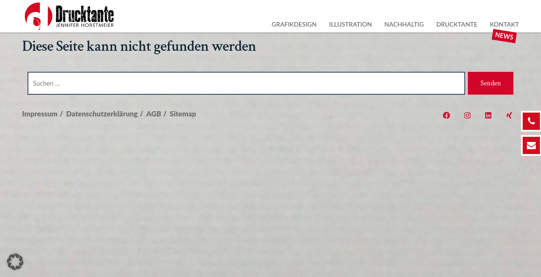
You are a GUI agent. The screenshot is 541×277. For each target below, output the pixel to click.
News (504, 36)
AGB (153, 113)
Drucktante (456, 24)
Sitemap (183, 113)
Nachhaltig (404, 24)
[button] (15, 262)
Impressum (40, 113)
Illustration (350, 24)
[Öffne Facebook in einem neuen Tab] (446, 115)
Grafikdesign (294, 24)
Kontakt (504, 24)
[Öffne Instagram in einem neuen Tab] (467, 115)
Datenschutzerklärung (102, 113)
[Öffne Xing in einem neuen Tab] (509, 115)
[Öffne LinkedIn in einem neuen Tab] (488, 115)
